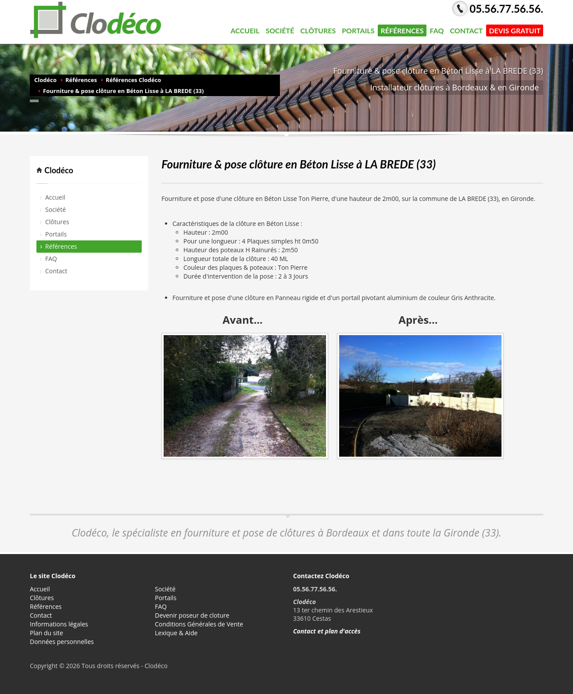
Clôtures (316, 30)
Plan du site (46, 633)
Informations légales (59, 624)
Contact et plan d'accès (327, 631)
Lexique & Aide (176, 633)
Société (278, 30)
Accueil (245, 30)
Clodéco (45, 80)
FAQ (437, 30)
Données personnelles (62, 641)
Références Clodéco (133, 80)
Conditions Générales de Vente (199, 624)
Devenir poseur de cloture (192, 615)
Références (401, 30)
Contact (466, 30)
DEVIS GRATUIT (515, 30)
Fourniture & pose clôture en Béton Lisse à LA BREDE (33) (123, 91)
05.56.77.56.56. (506, 8)
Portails (356, 30)
